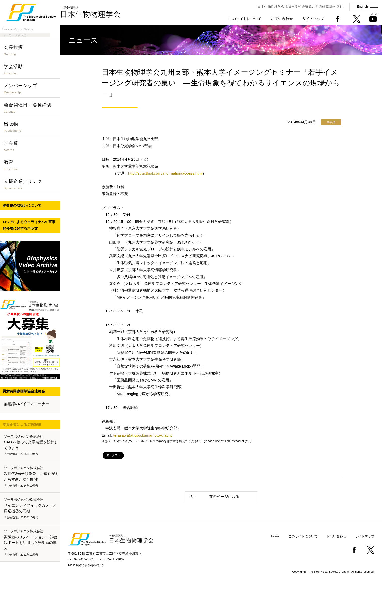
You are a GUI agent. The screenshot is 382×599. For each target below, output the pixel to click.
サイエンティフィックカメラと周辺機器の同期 (31, 508)
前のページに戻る (214, 496)
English (362, 6)
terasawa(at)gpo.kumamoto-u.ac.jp (142, 435)
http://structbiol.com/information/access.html (165, 173)
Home (275, 536)
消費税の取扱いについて (22, 205)
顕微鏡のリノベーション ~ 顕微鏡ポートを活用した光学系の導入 (31, 543)
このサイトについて (245, 19)
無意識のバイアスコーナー (26, 404)
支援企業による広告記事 (22, 425)
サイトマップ (313, 19)
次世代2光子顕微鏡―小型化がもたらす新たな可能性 (31, 476)
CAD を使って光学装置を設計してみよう (31, 445)
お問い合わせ (282, 19)
